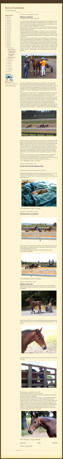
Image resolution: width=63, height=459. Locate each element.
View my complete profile (10, 85)
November (10, 58)
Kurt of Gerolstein (14, 7)
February (10, 68)
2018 (8, 30)
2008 (8, 46)
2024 (8, 20)
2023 (8, 22)
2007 (8, 71)
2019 (8, 28)
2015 (8, 34)
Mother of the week (11, 57)
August (9, 61)
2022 (8, 23)
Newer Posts (23, 442)
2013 (8, 38)
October (9, 60)
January (9, 70)
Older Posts (55, 442)
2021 (8, 25)
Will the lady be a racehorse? (29, 214)
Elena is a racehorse (11, 49)
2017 (8, 31)
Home (39, 442)
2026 (8, 17)
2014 (8, 36)
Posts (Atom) (29, 446)
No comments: (38, 160)
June (9, 65)
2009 (8, 44)
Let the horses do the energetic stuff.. (32, 166)
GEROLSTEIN (10, 82)
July (9, 63)
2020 (8, 26)
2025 (8, 18)
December (10, 47)
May (9, 66)
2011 (8, 41)
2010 (8, 43)
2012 (8, 39)
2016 (8, 33)
